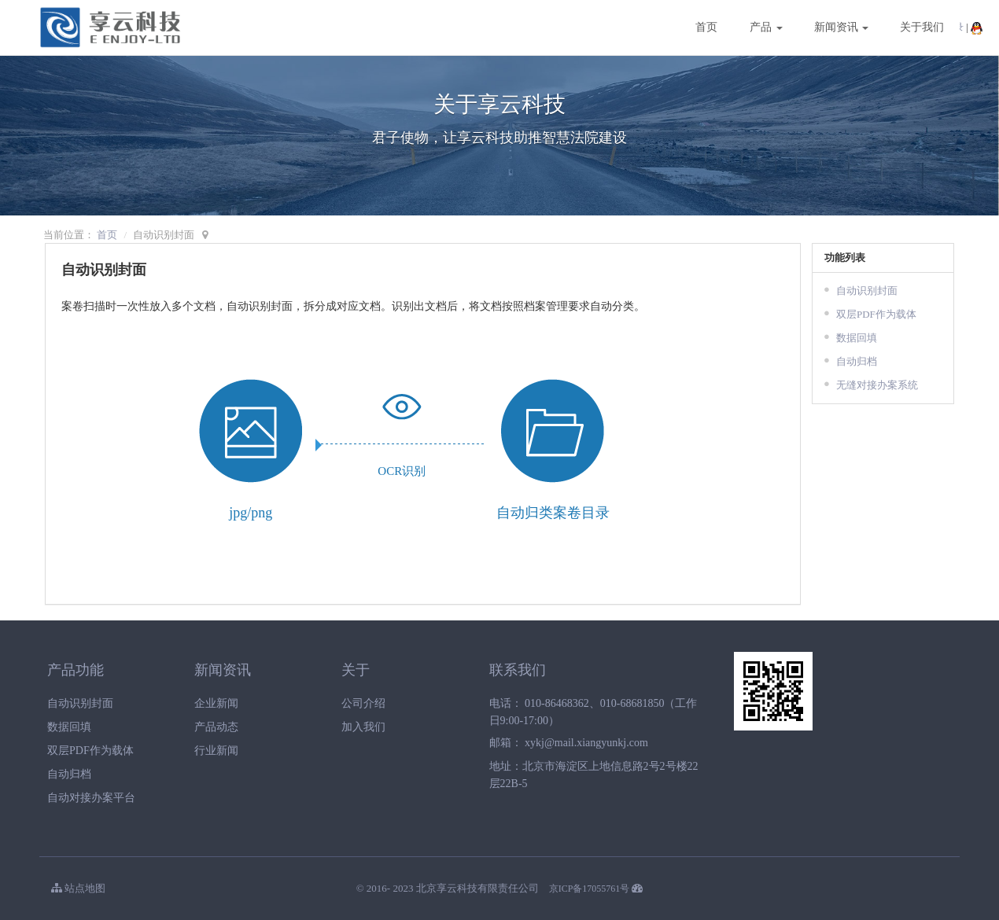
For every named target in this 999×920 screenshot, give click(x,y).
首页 (706, 27)
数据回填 (856, 338)
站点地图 (78, 888)
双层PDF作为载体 (876, 314)
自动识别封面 (867, 290)
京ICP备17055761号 (589, 888)
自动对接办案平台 (91, 798)
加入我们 (363, 727)
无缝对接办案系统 (877, 385)
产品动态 (216, 727)
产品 (766, 27)
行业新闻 (216, 750)
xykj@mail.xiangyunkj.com (586, 743)
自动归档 (856, 361)
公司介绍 (363, 703)
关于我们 (922, 27)
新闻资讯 (841, 27)
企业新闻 (216, 703)
